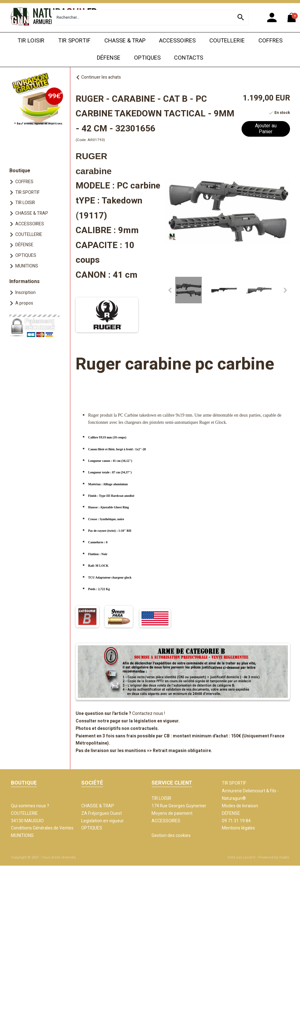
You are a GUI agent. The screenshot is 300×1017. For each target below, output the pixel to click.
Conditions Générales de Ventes (42, 828)
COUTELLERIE (227, 41)
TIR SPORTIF (74, 41)
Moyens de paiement (172, 813)
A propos (24, 303)
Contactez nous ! (148, 713)
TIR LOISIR (31, 41)
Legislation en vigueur (102, 821)
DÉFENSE (108, 58)
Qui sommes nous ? (30, 806)
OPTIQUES (147, 58)
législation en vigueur (156, 721)
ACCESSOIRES (177, 41)
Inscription (25, 292)
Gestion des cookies (171, 835)
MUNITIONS (26, 266)
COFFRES (270, 41)
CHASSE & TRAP (125, 41)
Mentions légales (238, 828)
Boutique (19, 170)
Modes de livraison (240, 806)
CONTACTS (188, 58)
